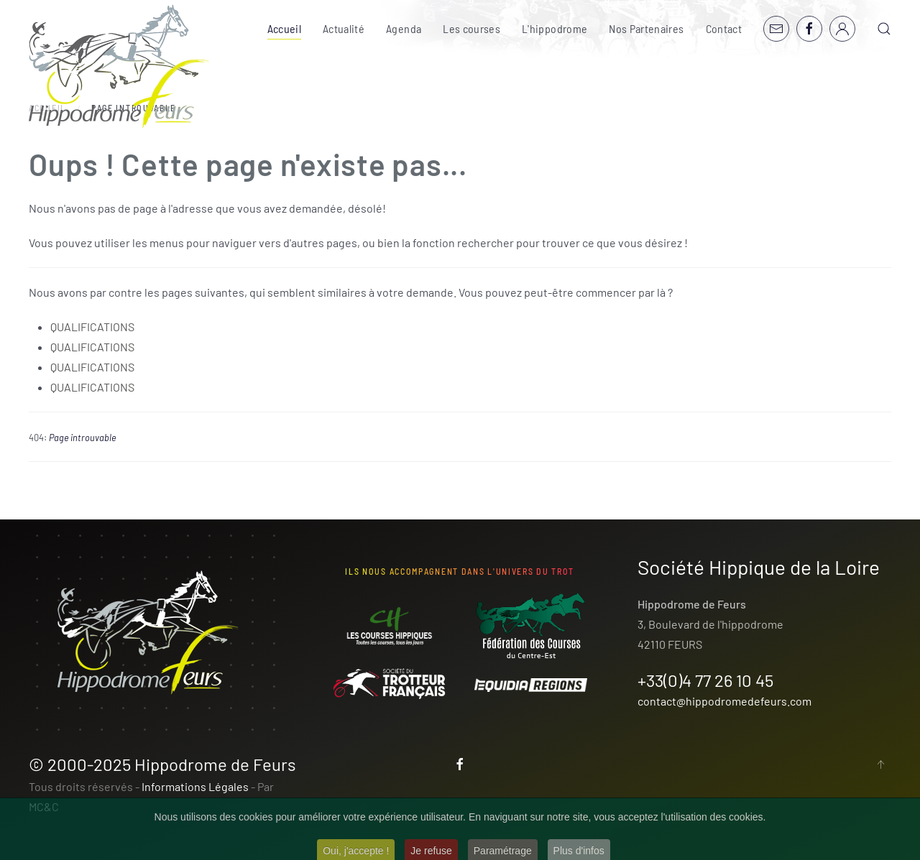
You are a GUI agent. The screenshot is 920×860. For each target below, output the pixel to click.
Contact (724, 28)
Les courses (471, 28)
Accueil (284, 28)
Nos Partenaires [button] (646, 28)
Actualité (343, 28)
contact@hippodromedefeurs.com (724, 701)
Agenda (403, 28)
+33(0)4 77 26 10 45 (705, 680)
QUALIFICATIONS (92, 326)
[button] (884, 28)
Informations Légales (195, 786)
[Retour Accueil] (119, 66)
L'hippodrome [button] (554, 28)
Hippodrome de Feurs (215, 764)
